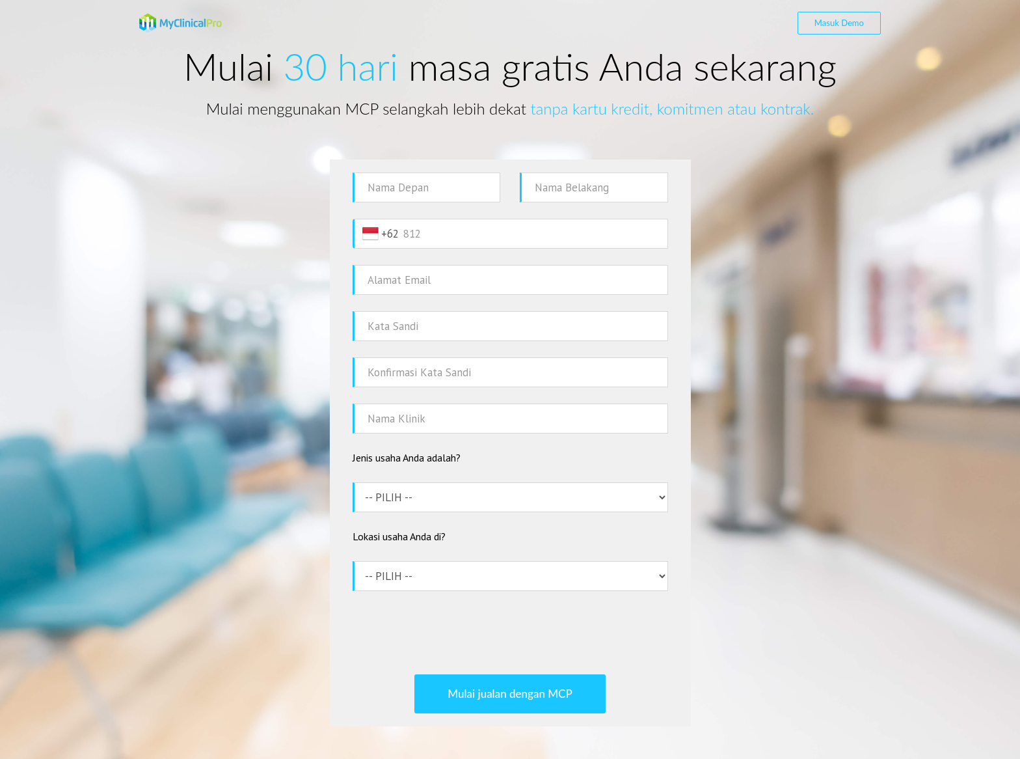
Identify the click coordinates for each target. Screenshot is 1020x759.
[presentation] (510, 632)
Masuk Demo (839, 23)
